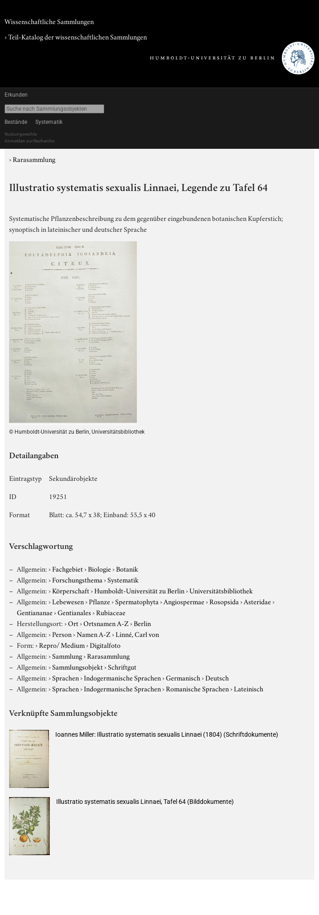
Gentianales (74, 612)
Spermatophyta (137, 601)
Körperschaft (70, 590)
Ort (73, 623)
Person (62, 634)
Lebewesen (68, 601)
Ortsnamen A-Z (106, 623)
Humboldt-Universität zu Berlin (139, 590)
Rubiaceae (111, 612)
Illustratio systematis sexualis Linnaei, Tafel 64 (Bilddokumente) (145, 801)
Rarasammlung (34, 159)
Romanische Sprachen (197, 688)
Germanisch (183, 677)
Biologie (99, 568)
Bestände (16, 122)
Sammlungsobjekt (77, 666)
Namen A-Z (94, 634)
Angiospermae (184, 601)
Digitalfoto (105, 645)
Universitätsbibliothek (221, 590)
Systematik (49, 122)
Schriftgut (122, 666)
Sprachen (65, 677)
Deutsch (217, 677)
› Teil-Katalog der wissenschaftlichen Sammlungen (76, 36)
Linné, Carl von (137, 634)
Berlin (142, 623)
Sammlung (67, 656)
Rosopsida (224, 601)
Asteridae (257, 601)
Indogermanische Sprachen (122, 677)
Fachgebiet (67, 568)
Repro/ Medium (62, 645)
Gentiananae (35, 612)
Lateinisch (248, 688)
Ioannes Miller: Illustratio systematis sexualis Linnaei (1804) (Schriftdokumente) (166, 734)
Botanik (127, 568)
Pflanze (99, 601)
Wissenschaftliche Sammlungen (49, 21)
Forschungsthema (77, 579)
